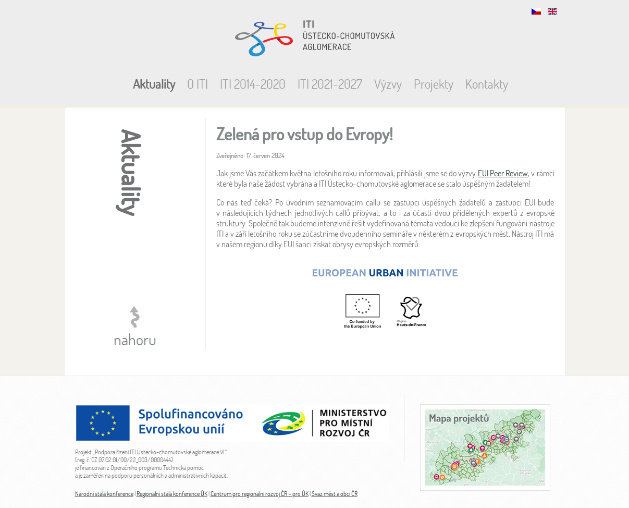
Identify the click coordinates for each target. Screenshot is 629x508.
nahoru (135, 339)
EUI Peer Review (503, 173)
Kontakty (486, 84)
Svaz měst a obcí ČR (334, 494)
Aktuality (154, 84)
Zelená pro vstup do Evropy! (304, 133)
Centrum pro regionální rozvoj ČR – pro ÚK (260, 494)
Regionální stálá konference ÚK (172, 494)
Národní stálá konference (104, 494)
